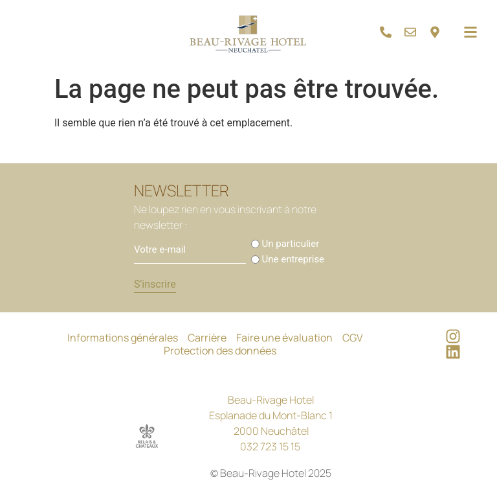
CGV (352, 337)
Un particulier (291, 244)
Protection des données (220, 350)
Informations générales (122, 337)
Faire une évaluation (284, 337)
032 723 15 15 (270, 446)
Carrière (207, 337)
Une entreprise (293, 259)
